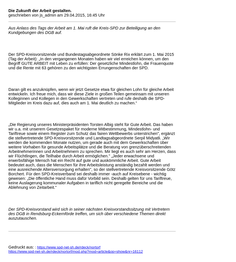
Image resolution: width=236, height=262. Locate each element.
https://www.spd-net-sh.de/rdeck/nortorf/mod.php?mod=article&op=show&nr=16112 (75, 251)
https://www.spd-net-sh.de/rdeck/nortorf (69, 247)
